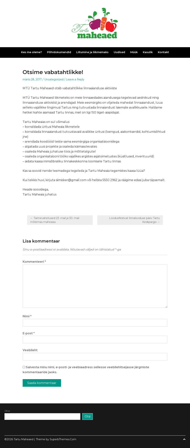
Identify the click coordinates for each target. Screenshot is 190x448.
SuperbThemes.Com (63, 439)
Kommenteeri (34, 261)
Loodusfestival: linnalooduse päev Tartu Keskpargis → (134, 220)
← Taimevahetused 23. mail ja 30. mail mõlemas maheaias (54, 220)
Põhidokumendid (59, 52)
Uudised (119, 52)
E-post (29, 333)
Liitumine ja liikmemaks (92, 52)
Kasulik (148, 52)
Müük (134, 52)
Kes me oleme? (31, 52)
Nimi (27, 316)
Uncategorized (53, 79)
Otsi (7, 411)
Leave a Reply (75, 79)
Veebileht (30, 350)
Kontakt (163, 52)
